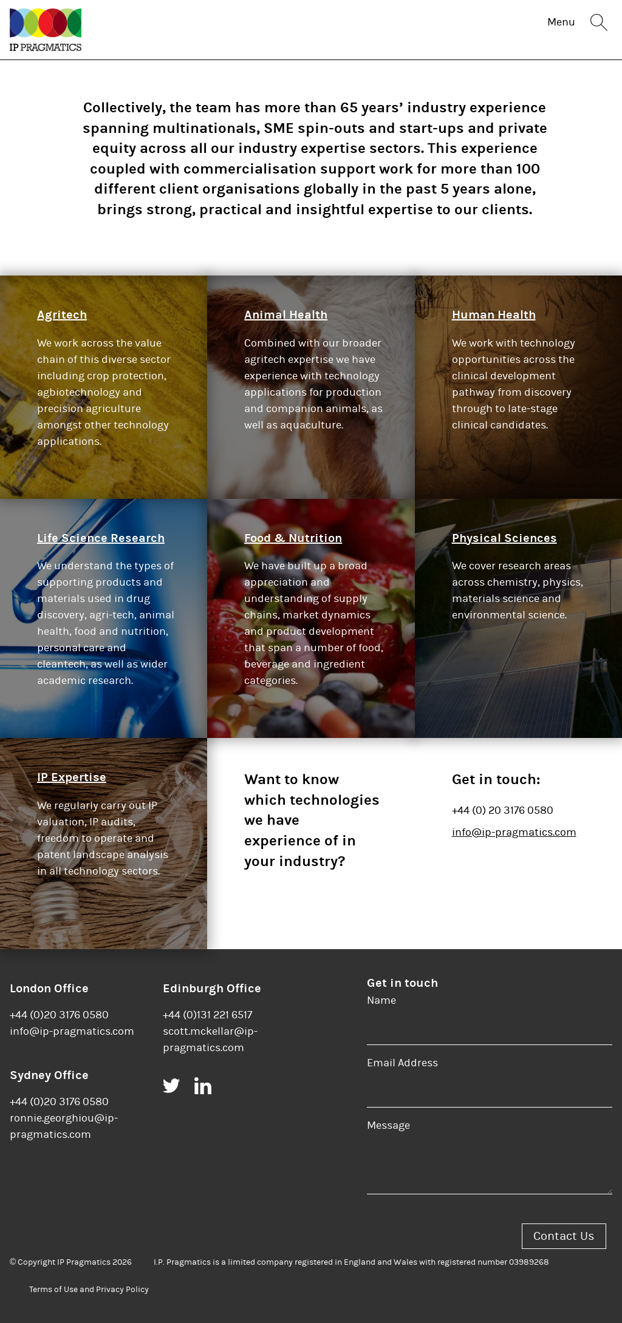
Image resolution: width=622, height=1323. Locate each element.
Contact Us (564, 1236)
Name (381, 1000)
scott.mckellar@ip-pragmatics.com (210, 1039)
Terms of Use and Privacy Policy (89, 1289)
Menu (561, 22)
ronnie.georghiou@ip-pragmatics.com (64, 1126)
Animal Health (285, 315)
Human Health (494, 315)
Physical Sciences (504, 538)
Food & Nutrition (293, 538)
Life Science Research (101, 538)
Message (388, 1125)
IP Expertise (71, 777)
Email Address (402, 1063)
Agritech (62, 315)
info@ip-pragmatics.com (514, 832)
